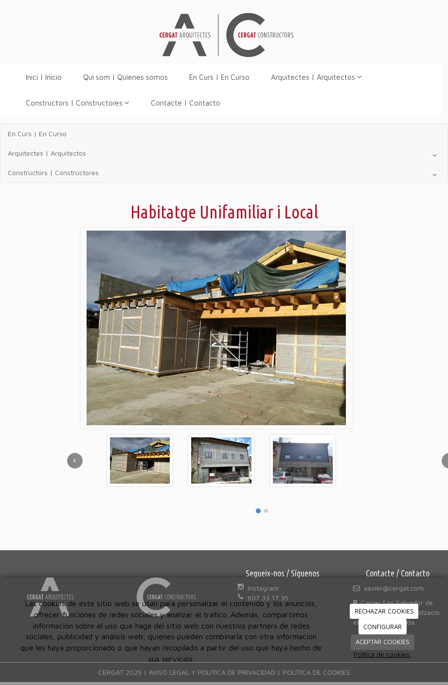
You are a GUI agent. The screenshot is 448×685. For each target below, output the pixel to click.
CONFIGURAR (382, 627)
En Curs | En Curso (219, 76)
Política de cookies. (382, 654)
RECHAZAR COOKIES (384, 611)
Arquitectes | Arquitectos (316, 76)
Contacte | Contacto (185, 102)
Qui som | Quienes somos (125, 76)
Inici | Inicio (44, 76)
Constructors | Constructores (77, 102)
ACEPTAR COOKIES (383, 642)
